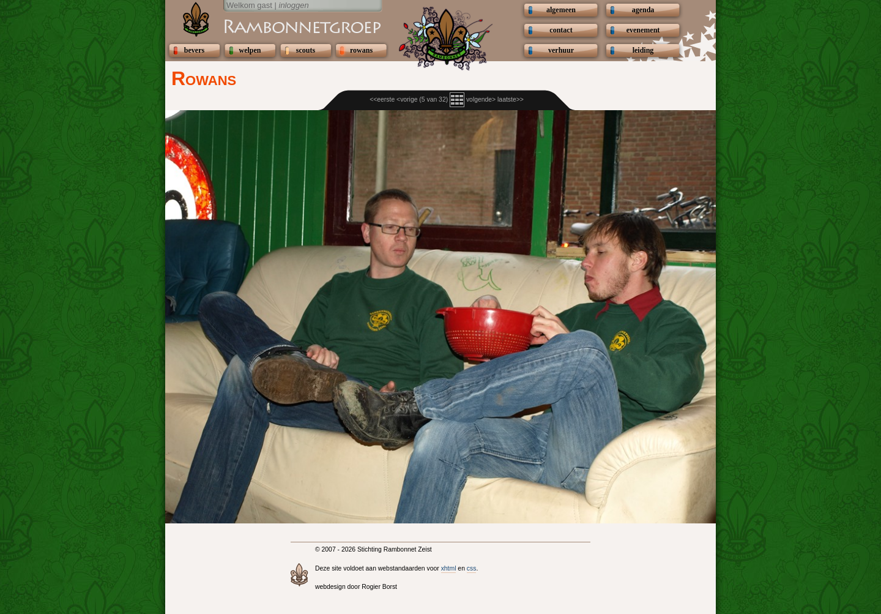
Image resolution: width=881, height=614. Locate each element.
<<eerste (382, 99)
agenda (643, 10)
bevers (194, 50)
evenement (643, 30)
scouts (305, 50)
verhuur (561, 50)
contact (560, 30)
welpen (250, 50)
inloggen (294, 5)
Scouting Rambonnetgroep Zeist (272, 25)
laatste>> (510, 99)
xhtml (448, 568)
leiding (643, 50)
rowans (361, 50)
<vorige (406, 99)
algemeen (561, 10)
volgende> (481, 99)
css (472, 568)
